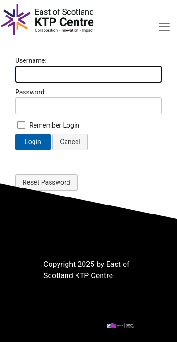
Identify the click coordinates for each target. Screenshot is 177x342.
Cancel (70, 141)
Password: (30, 92)
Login (33, 141)
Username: (31, 60)
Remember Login (54, 125)
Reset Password (46, 182)
